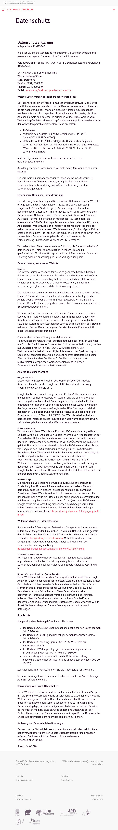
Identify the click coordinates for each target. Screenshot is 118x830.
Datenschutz (97, 796)
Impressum (97, 800)
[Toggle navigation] (114, 9)
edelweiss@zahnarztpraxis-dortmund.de (22, 3)
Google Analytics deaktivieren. (46, 538)
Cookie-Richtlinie (23, 800)
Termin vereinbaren (24, 780)
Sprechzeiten (67, 780)
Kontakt (19, 796)
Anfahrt (64, 776)
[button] (5, 824)
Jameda (19, 776)
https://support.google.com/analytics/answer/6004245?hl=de (50, 549)
